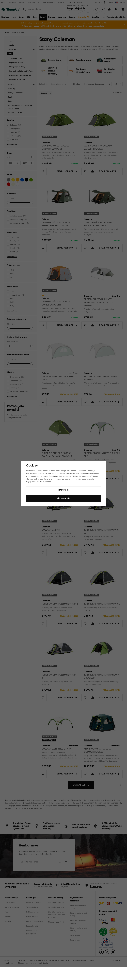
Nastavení (63, 490)
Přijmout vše (63, 498)
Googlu (52, 476)
